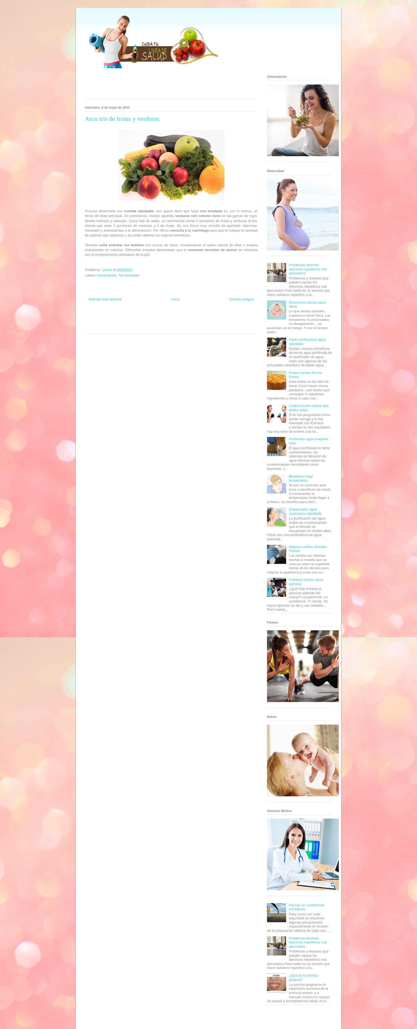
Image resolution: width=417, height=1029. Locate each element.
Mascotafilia (229, 322)
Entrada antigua (241, 299)
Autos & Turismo (190, 322)
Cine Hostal (154, 322)
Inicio (176, 299)
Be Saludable (114, 317)
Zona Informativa (95, 317)
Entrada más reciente (105, 299)
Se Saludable (127, 327)
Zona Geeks (194, 317)
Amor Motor (194, 327)
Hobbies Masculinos (215, 317)
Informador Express (133, 317)
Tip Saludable (128, 275)
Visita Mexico (143, 327)
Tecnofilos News (236, 317)
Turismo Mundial (108, 327)
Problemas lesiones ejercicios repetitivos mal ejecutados (308, 269)
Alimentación (106, 275)
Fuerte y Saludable (120, 322)
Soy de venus (100, 322)
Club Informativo (155, 317)
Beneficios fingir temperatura (301, 478)
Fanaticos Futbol (211, 322)
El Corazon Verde (162, 327)
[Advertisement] (164, 85)
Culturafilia (179, 327)
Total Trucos (139, 322)
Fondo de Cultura (176, 317)
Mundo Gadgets (170, 322)
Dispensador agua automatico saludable (305, 511)
